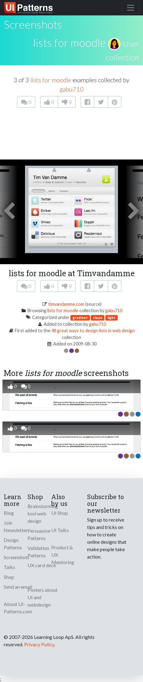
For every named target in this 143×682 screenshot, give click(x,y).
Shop (9, 577)
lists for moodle (69, 42)
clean (97, 318)
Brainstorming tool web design (42, 513)
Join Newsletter (16, 526)
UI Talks (60, 530)
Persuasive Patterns (38, 534)
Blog (9, 513)
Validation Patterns (38, 551)
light (111, 318)
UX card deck (41, 565)
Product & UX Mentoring (62, 554)
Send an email (18, 587)
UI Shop (59, 513)
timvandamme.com (66, 304)
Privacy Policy (39, 644)
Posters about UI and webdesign (42, 597)
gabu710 (72, 89)
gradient (80, 318)
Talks (9, 567)
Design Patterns (13, 543)
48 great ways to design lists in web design (93, 330)
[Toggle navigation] (130, 8)
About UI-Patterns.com (18, 607)
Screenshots (16, 557)
